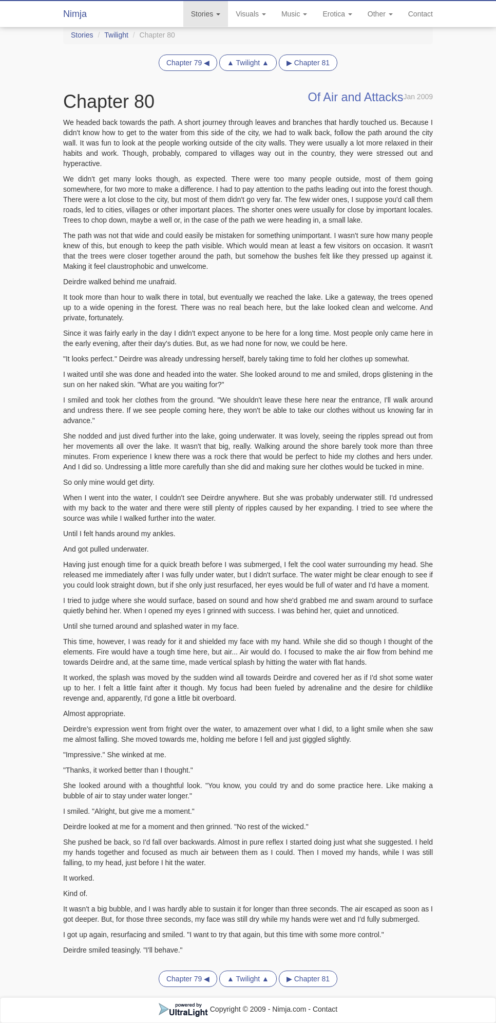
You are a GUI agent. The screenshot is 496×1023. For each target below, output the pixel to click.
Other (380, 14)
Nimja (75, 14)
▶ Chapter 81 (308, 63)
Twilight (116, 35)
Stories (205, 14)
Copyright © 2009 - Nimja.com (234, 1009)
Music (294, 14)
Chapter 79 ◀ (187, 63)
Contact (420, 14)
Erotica (337, 14)
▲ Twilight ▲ (248, 63)
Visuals (251, 14)
